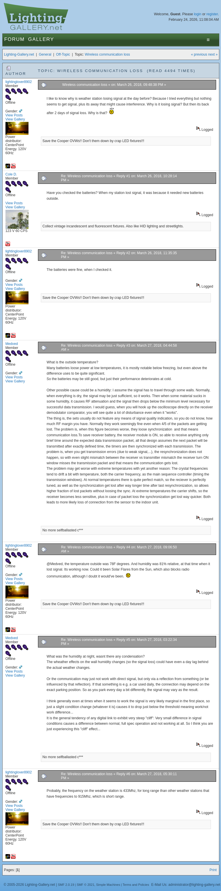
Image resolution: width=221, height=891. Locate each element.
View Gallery (15, 119)
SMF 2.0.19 (66, 884)
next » (213, 54)
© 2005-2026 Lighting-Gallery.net (29, 885)
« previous (199, 54)
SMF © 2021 (85, 884)
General (45, 54)
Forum (14, 39)
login (197, 14)
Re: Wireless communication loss (87, 176)
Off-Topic (63, 54)
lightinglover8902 (18, 82)
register (212, 14)
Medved (11, 344)
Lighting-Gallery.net (19, 54)
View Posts (14, 115)
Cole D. (11, 174)
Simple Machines (108, 884)
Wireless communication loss (107, 54)
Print (213, 870)
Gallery (41, 39)
